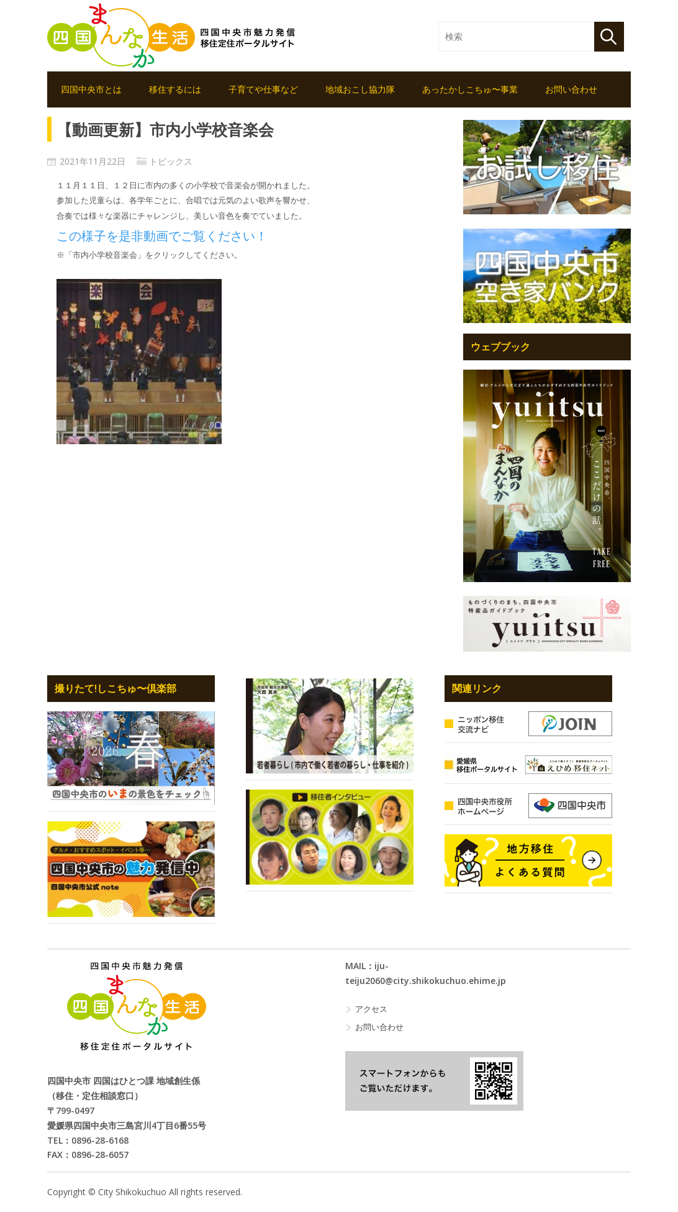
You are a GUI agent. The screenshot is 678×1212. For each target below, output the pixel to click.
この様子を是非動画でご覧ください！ (162, 236)
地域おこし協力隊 (360, 89)
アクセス (371, 1008)
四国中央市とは (91, 89)
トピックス (170, 161)
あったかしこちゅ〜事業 (470, 89)
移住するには (175, 89)
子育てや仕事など (263, 89)
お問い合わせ (571, 89)
